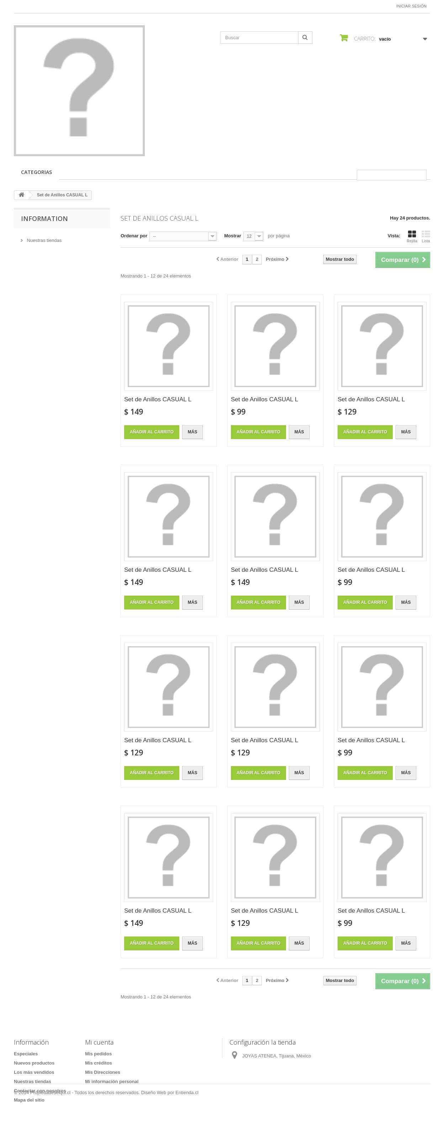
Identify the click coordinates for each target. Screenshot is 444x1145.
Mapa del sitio (29, 1100)
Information (44, 218)
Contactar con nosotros (40, 1090)
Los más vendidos (34, 1072)
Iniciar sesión (411, 6)
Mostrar (232, 235)
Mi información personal (111, 1081)
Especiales (26, 1053)
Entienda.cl (186, 1125)
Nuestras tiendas (44, 237)
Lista (426, 236)
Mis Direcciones (102, 1072)
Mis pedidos (98, 1053)
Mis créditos (98, 1063)
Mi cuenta (99, 1042)
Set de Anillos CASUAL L (157, 399)
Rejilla (412, 236)
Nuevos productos (34, 1063)
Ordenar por (134, 235)
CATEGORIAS (36, 172)
